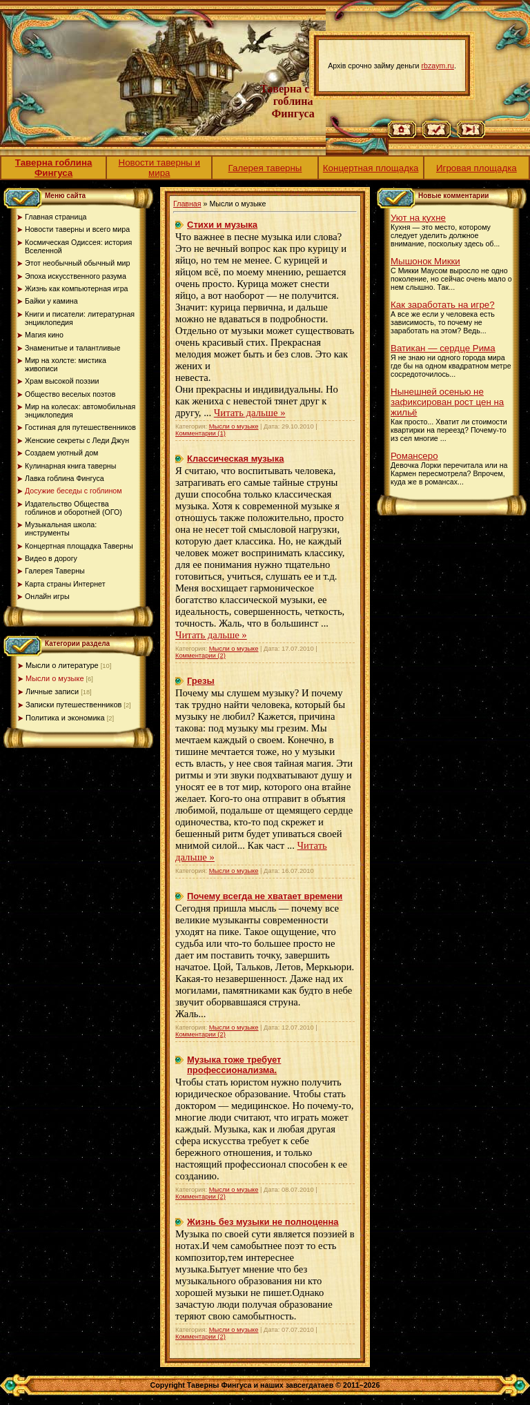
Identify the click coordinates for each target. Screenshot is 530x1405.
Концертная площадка (371, 168)
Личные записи (52, 691)
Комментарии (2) (200, 655)
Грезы (201, 681)
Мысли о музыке (55, 678)
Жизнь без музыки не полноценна (263, 1222)
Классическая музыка (235, 458)
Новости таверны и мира (160, 167)
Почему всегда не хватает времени (264, 896)
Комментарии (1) (200, 433)
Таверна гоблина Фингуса (53, 167)
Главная (187, 203)
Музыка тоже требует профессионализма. (234, 1064)
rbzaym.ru (438, 65)
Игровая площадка (476, 168)
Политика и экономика (65, 718)
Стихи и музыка (222, 224)
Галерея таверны (265, 168)
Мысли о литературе (62, 665)
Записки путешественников (73, 704)
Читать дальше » (250, 412)
